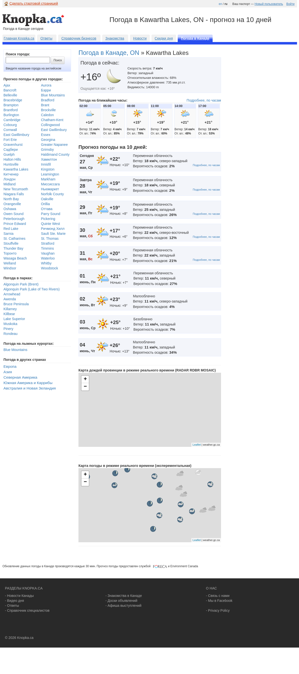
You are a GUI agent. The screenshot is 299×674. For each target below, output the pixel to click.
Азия (7, 372)
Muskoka (10, 324)
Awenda (9, 299)
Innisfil (46, 164)
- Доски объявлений (121, 601)
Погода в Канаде (195, 38)
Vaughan (48, 253)
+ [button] (85, 379)
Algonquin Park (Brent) (21, 284)
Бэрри (46, 90)
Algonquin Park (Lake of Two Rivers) (31, 289)
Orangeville (12, 204)
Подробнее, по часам (204, 100)
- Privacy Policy (218, 610)
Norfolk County (52, 194)
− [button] (85, 387)
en (220, 4)
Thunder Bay (13, 248)
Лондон (9, 179)
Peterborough (14, 219)
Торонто (10, 253)
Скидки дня (164, 38)
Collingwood (50, 125)
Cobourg (10, 125)
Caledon (47, 115)
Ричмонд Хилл (53, 229)
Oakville (47, 199)
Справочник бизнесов (78, 38)
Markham (48, 179)
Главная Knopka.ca (19, 38)
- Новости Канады (19, 596)
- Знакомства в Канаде (123, 596)
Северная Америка (20, 377)
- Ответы (12, 606)
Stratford (47, 243)
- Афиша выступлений (123, 606)
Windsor (9, 268)
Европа (9, 366)
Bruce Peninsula (16, 304)
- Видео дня (14, 601)
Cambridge (11, 120)
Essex (45, 135)
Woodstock (49, 268)
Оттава (46, 209)
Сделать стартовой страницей (33, 3)
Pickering (48, 219)
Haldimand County (55, 154)
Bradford (47, 100)
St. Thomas (50, 238)
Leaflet (197, 444)
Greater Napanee (54, 145)
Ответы (46, 38)
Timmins (47, 248)
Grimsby (47, 150)
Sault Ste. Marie (53, 234)
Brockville (48, 110)
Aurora (46, 85)
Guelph (9, 154)
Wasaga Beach (15, 258)
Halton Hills (12, 159)
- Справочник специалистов (27, 610)
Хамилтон (49, 159)
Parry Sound (50, 214)
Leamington (50, 174)
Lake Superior (14, 319)
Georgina (48, 140)
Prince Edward (14, 224)
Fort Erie (10, 140)
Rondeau (10, 334)
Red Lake (10, 229)
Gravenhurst (13, 145)
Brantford (10, 110)
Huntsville (11, 164)
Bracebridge (12, 100)
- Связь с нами (217, 596)
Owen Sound (13, 214)
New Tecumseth (15, 189)
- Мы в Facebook (219, 601)
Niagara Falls (13, 194)
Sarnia (8, 234)
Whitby (46, 263)
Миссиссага (50, 184)
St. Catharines (14, 238)
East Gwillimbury (54, 130)
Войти (290, 4)
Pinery (8, 329)
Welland (9, 263)
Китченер (11, 174)
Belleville (10, 95)
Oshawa (9, 209)
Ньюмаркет (50, 189)
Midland (9, 184)
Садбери (10, 150)
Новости (140, 38)
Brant (45, 105)
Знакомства (114, 38)
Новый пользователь (268, 4)
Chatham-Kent (52, 120)
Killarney (10, 309)
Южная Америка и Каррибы (27, 383)
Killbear (9, 314)
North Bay (11, 199)
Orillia (45, 204)
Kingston (47, 169)
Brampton (11, 105)
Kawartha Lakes (15, 169)
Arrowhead (11, 294)
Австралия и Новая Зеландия (29, 388)
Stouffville (10, 243)
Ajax (6, 85)
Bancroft (9, 90)
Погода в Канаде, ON (108, 52)
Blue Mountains (53, 95)
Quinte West (50, 224)
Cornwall (10, 130)
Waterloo (48, 258)
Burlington (11, 115)
